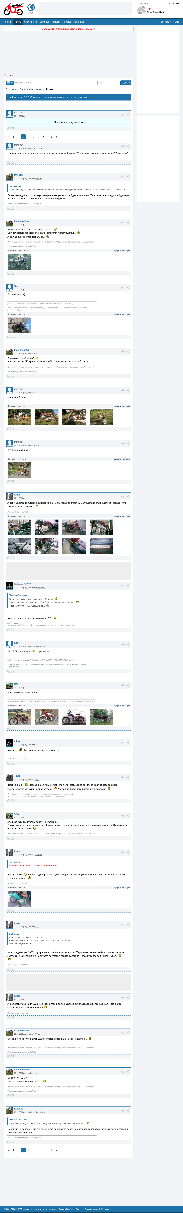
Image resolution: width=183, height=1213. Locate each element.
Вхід (177, 22)
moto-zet (38, 179)
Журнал (44, 22)
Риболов (18, 584)
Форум (17, 22)
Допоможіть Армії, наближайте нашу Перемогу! (69, 29)
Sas (16, 286)
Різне (49, 89)
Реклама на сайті (92, 1209)
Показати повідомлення (68, 122)
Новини (8, 22)
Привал (67, 22)
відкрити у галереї (122, 250)
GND (16, 684)
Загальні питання (31, 89)
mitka (17, 741)
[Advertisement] (85, 8)
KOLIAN (38, 148)
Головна (11, 89)
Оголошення (30, 22)
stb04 (17, 776)
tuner (17, 494)
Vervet (37, 1034)
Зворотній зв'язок (66, 1209)
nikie (37, 445)
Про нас (79, 1209)
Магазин (105, 1209)
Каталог (56, 22)
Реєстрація (165, 22)
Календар (79, 22)
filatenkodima (21, 221)
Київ (146, 3)
